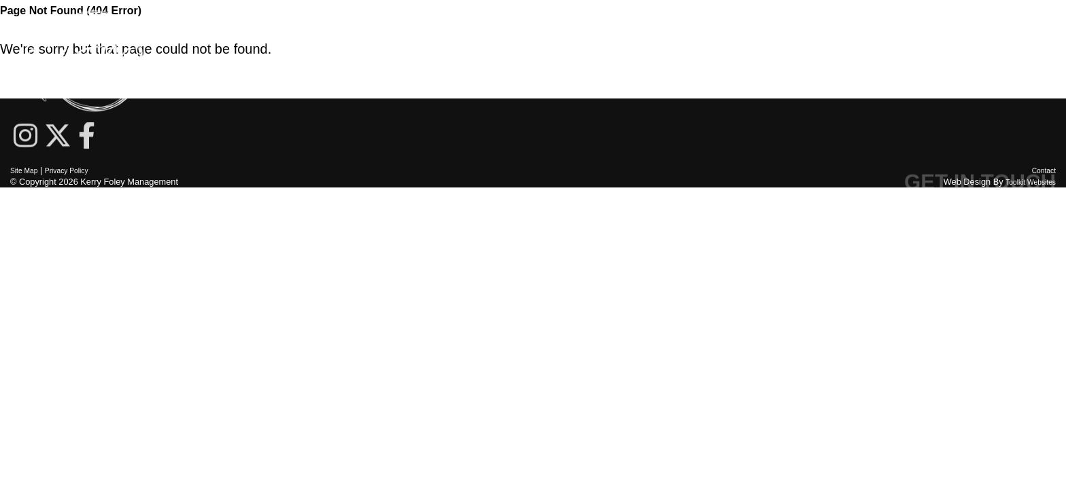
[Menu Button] (1045, 61)
